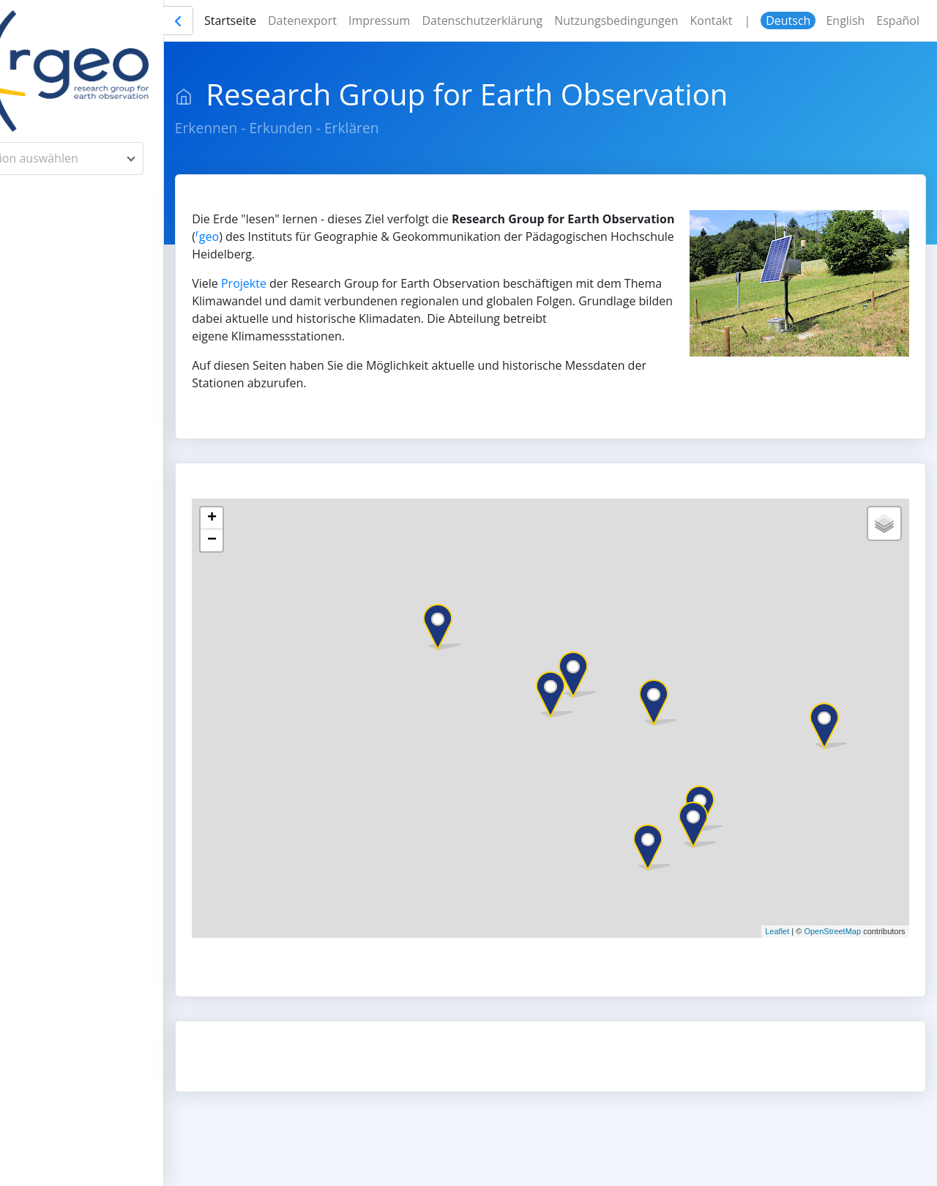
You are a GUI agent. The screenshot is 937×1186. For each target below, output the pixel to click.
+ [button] (282, 518)
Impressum (444, 20)
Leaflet (777, 931)
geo (353, 236)
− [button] (282, 540)
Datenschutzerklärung (547, 20)
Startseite (295, 20)
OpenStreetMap (832, 931)
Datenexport (367, 20)
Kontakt (776, 20)
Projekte (314, 283)
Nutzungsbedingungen (681, 20)
